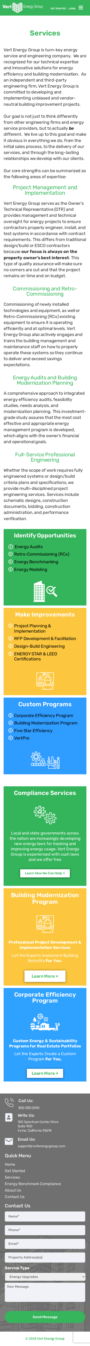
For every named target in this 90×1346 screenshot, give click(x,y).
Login (72, 8)
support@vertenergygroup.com (41, 1146)
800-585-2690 (28, 1108)
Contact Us (14, 1196)
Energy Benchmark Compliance (33, 1183)
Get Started (58, 8)
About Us (13, 1190)
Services (12, 1177)
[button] (81, 8)
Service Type (17, 1268)
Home (10, 1164)
